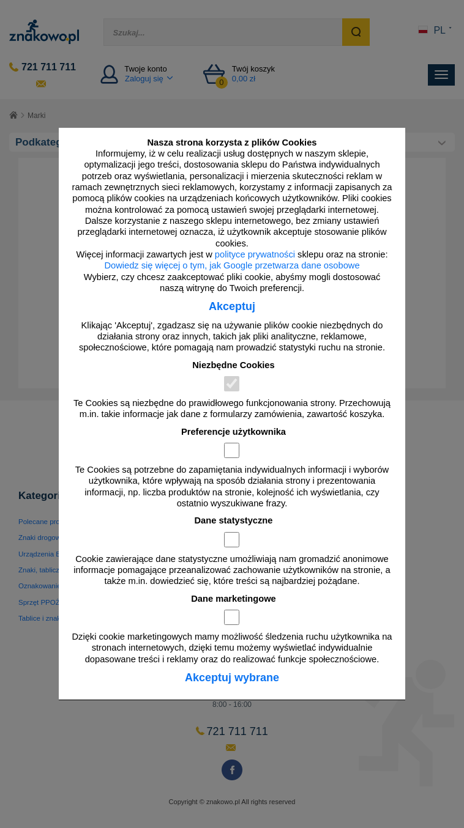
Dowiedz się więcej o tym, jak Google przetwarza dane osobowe (231, 265)
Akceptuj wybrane (232, 677)
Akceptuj (232, 306)
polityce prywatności (255, 254)
